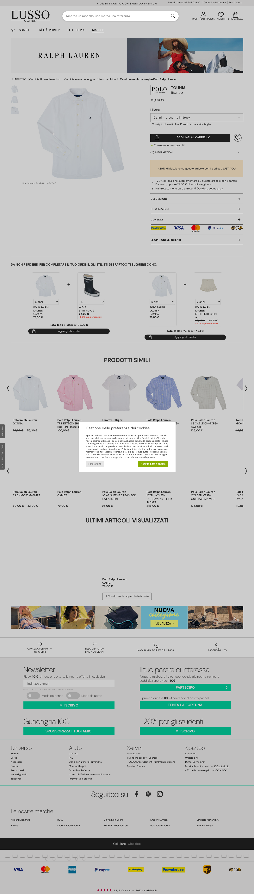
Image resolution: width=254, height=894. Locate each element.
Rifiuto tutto (94, 463)
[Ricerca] (173, 16)
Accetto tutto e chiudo (153, 463)
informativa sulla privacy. (142, 457)
